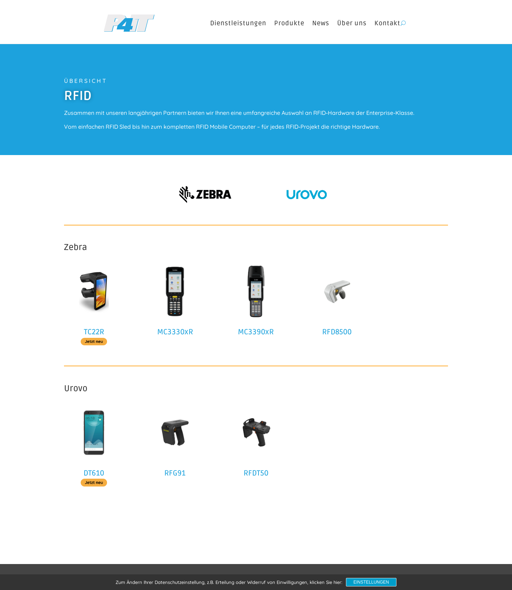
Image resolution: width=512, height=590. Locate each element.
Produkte (289, 23)
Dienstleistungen (238, 23)
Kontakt (387, 23)
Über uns (352, 23)
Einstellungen (371, 582)
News (320, 23)
